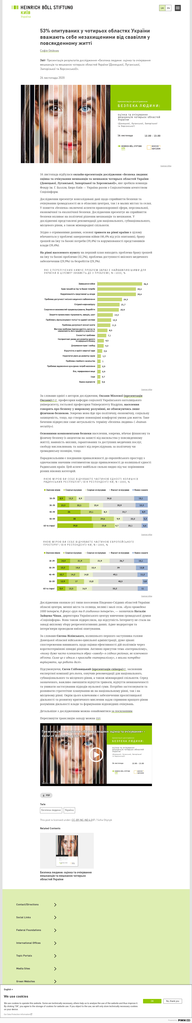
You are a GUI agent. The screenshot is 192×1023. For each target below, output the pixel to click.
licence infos (166, 166)
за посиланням (121, 711)
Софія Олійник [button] (49, 50)
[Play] (97, 755)
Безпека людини (51, 810)
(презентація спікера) (107, 669)
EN (168, 8)
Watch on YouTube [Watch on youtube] (48, 783)
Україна (69, 810)
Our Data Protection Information (17, 1014)
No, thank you (172, 1001)
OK (152, 1001)
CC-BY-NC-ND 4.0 (82, 820)
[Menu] (178, 8)
